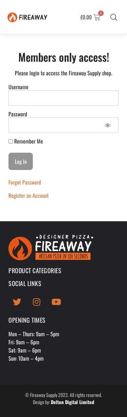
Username (18, 87)
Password (17, 114)
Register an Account (28, 195)
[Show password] (108, 125)
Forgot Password (24, 182)
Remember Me (25, 141)
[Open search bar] (113, 17)
